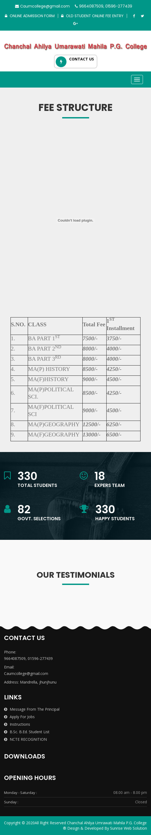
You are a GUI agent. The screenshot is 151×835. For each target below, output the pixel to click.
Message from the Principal (31, 709)
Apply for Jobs (19, 716)
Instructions (17, 724)
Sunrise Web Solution (128, 828)
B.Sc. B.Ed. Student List (27, 731)
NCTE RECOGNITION (25, 739)
